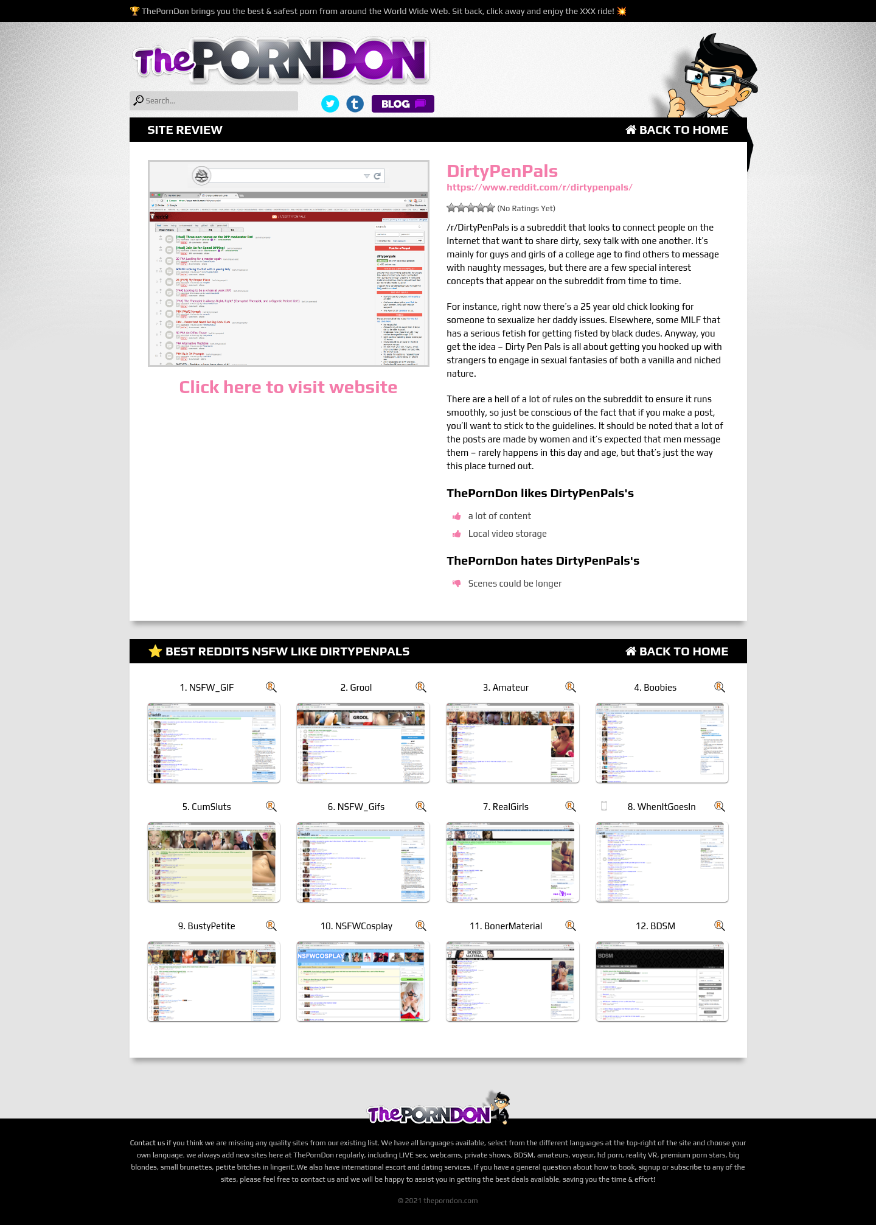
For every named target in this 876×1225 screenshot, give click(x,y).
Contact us (147, 1143)
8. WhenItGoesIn (662, 806)
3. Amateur (506, 687)
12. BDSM (656, 926)
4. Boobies (655, 687)
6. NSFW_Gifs (356, 806)
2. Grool (356, 687)
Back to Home (677, 129)
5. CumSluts (206, 806)
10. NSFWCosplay (356, 926)
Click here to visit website (288, 386)
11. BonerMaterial (505, 926)
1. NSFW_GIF (206, 687)
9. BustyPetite (206, 926)
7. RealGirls (506, 806)
